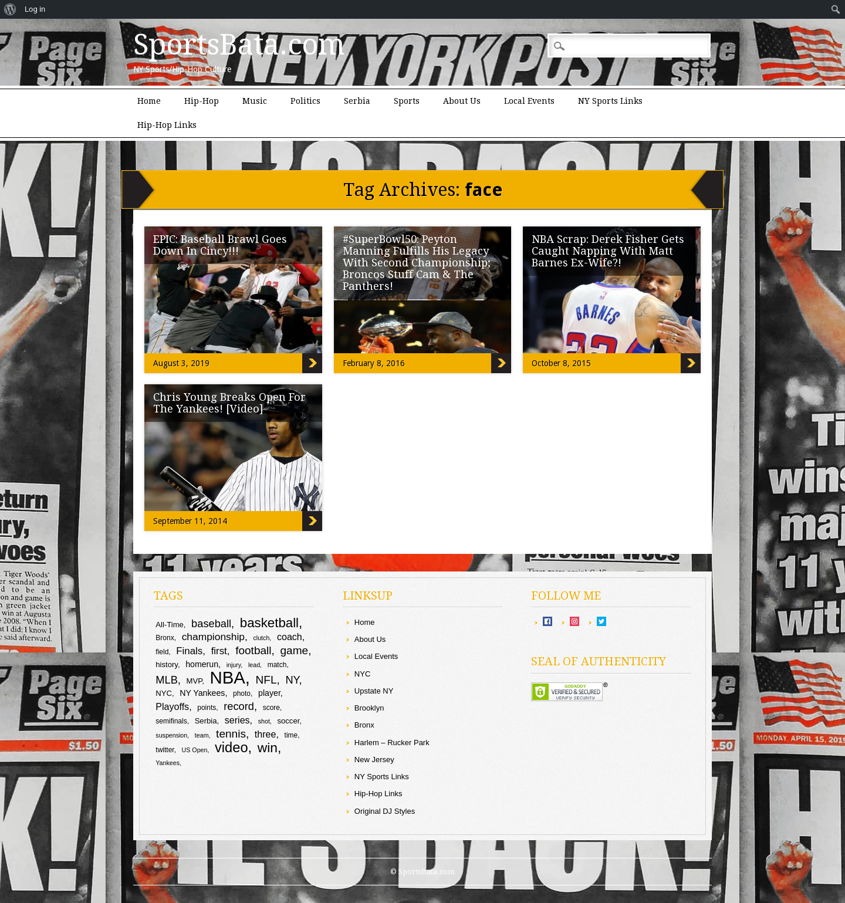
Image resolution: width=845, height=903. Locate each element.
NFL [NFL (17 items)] (266, 680)
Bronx (364, 725)
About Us (462, 101)
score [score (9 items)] (271, 708)
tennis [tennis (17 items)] (231, 734)
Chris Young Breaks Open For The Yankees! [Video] (229, 403)
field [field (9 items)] (162, 652)
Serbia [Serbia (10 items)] (206, 720)
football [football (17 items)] (253, 650)
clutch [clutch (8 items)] (262, 637)
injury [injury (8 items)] (234, 664)
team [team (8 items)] (202, 735)
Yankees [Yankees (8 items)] (168, 762)
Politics (305, 101)
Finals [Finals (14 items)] (189, 651)
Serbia (357, 101)
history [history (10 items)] (167, 664)
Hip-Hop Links (167, 125)
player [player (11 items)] (269, 693)
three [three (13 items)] (265, 734)
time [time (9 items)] (291, 735)
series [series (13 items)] (237, 720)
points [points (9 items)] (206, 708)
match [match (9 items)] (277, 665)
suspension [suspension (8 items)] (171, 735)
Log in (35, 9)
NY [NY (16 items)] (292, 680)
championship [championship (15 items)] (213, 636)
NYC (362, 673)
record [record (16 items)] (239, 706)
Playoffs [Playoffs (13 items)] (172, 706)
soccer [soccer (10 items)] (288, 720)
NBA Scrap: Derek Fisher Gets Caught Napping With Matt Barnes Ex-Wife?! (608, 251)
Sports (407, 101)
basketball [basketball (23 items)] (269, 622)
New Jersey (374, 759)
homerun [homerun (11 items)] (201, 664)
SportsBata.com (239, 45)
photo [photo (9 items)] (242, 693)
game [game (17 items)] (294, 650)
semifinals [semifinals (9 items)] (171, 721)
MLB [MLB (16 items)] (167, 680)
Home (149, 101)
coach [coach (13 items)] (289, 636)
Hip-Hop (201, 101)
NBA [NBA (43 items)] (227, 677)
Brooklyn (369, 708)
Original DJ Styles (384, 811)
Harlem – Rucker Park (392, 742)
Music (254, 101)
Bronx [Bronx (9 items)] (165, 638)
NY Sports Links (610, 101)
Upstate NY (373, 690)
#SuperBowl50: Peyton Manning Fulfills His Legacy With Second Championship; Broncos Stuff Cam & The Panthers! (417, 262)
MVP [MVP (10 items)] (194, 681)
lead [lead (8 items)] (254, 664)
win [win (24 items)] (268, 747)
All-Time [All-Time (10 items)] (170, 624)
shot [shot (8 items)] (264, 721)
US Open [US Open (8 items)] (195, 749)
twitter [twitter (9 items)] (165, 750)
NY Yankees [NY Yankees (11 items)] (202, 693)
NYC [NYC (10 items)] (164, 693)
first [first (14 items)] (219, 651)
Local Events (529, 101)
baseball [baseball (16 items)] (211, 623)
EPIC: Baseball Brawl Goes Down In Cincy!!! (220, 245)
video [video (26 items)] (231, 747)
